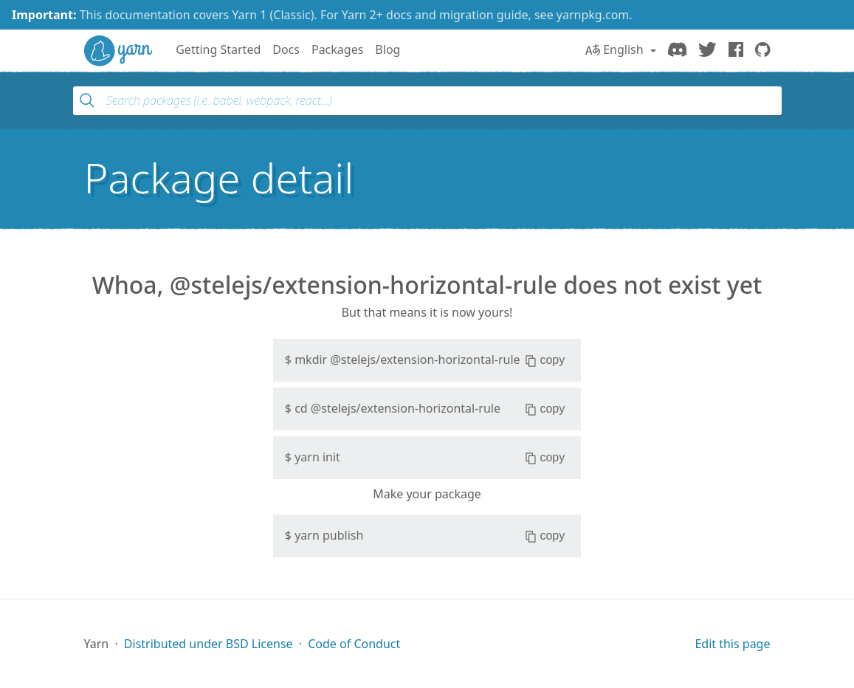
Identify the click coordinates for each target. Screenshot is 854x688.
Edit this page (732, 644)
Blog (387, 49)
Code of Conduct (354, 644)
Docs (286, 49)
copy (545, 360)
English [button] (616, 49)
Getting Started (218, 49)
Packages (337, 49)
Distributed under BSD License (208, 644)
